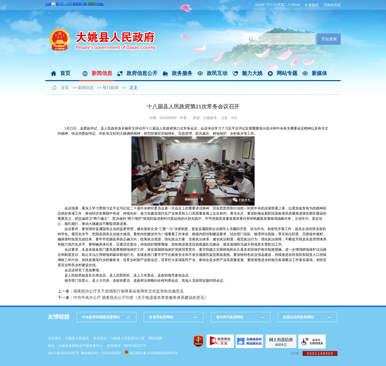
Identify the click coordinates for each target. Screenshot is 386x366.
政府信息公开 (142, 73)
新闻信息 (102, 73)
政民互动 (217, 73)
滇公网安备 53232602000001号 (153, 353)
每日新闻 (110, 88)
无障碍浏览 (332, 5)
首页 (65, 73)
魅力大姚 (252, 73)
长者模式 (312, 5)
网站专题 (287, 73)
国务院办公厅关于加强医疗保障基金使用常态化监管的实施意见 (128, 291)
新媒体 (319, 73)
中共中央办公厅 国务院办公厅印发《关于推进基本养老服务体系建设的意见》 (140, 297)
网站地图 (155, 338)
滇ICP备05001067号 (63, 353)
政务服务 (182, 73)
